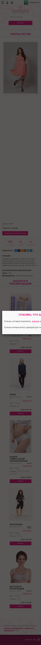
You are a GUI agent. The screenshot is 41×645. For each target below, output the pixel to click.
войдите (35, 321)
